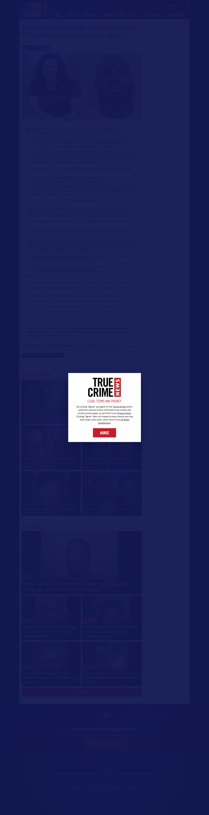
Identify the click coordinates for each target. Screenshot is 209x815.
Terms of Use (119, 406)
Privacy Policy (124, 413)
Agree (104, 432)
